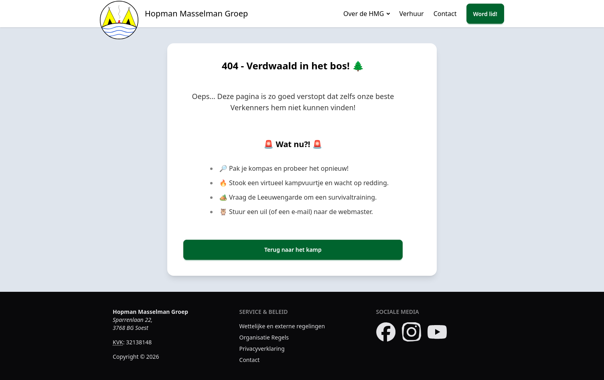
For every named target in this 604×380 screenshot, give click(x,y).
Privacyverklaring (262, 348)
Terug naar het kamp (293, 249)
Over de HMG (363, 13)
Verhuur (411, 13)
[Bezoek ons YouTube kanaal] (437, 332)
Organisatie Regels (264, 337)
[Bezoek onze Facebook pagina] (385, 332)
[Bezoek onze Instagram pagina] (411, 332)
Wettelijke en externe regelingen (282, 326)
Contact (445, 13)
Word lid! (485, 14)
